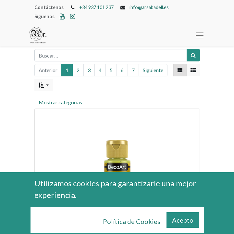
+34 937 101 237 (96, 7)
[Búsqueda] (193, 55)
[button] (43, 85)
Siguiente (153, 70)
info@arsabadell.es (149, 7)
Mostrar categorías (60, 102)
